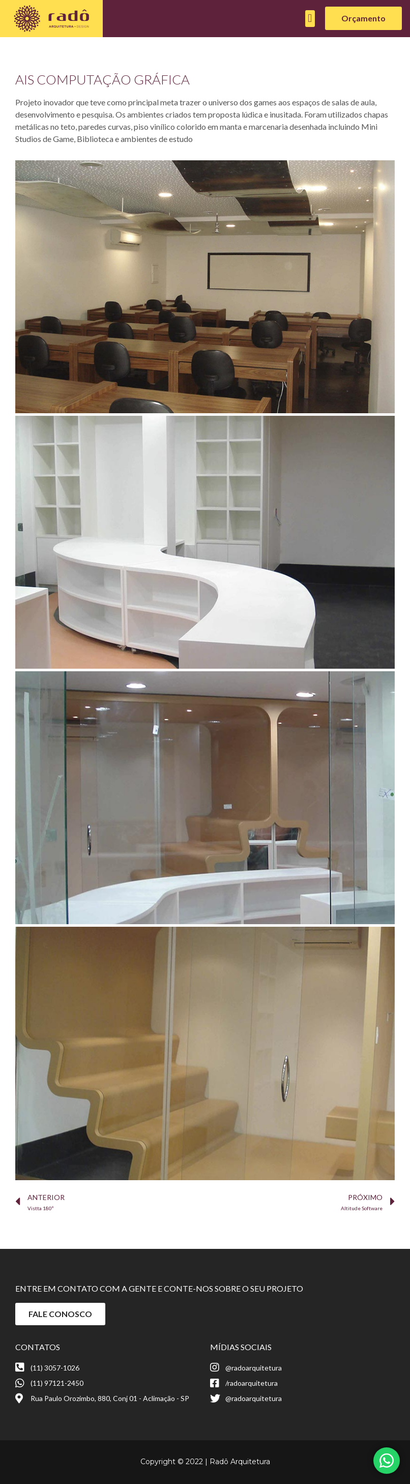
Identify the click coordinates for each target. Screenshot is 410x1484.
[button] (310, 18)
